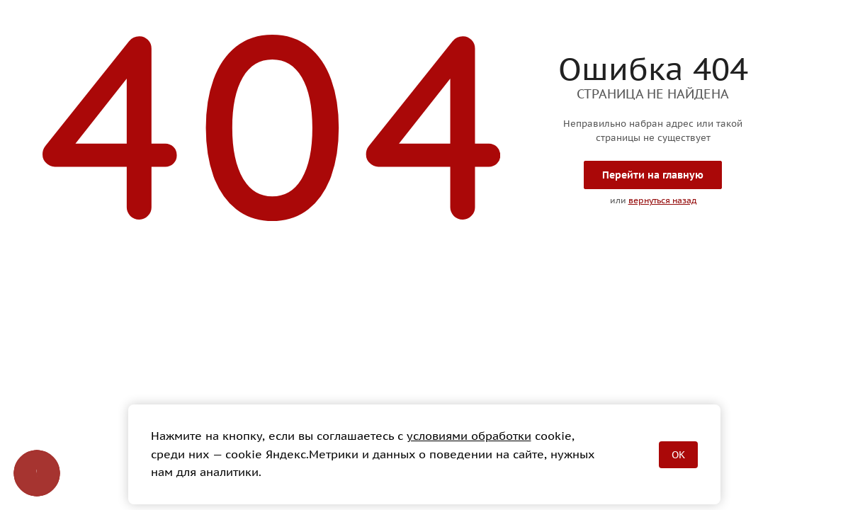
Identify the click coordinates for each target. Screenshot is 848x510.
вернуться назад (662, 200)
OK (678, 454)
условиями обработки (469, 436)
